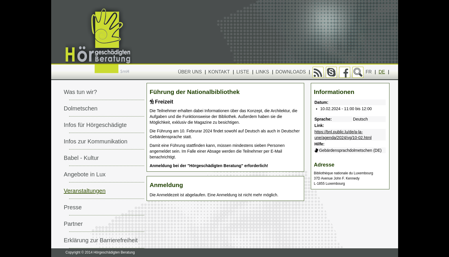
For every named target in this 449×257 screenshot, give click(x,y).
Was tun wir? (80, 92)
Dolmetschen (81, 108)
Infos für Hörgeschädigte (95, 125)
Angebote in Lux (85, 174)
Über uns (190, 71)
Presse (73, 207)
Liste (242, 71)
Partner (73, 224)
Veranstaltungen (85, 191)
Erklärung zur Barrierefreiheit (101, 240)
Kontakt (219, 71)
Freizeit (161, 102)
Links (262, 71)
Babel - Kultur (81, 158)
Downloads (291, 71)
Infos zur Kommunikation (96, 141)
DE (382, 71)
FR (369, 71)
